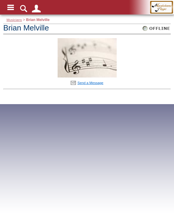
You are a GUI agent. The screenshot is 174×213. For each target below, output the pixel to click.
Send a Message (90, 83)
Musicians (14, 20)
